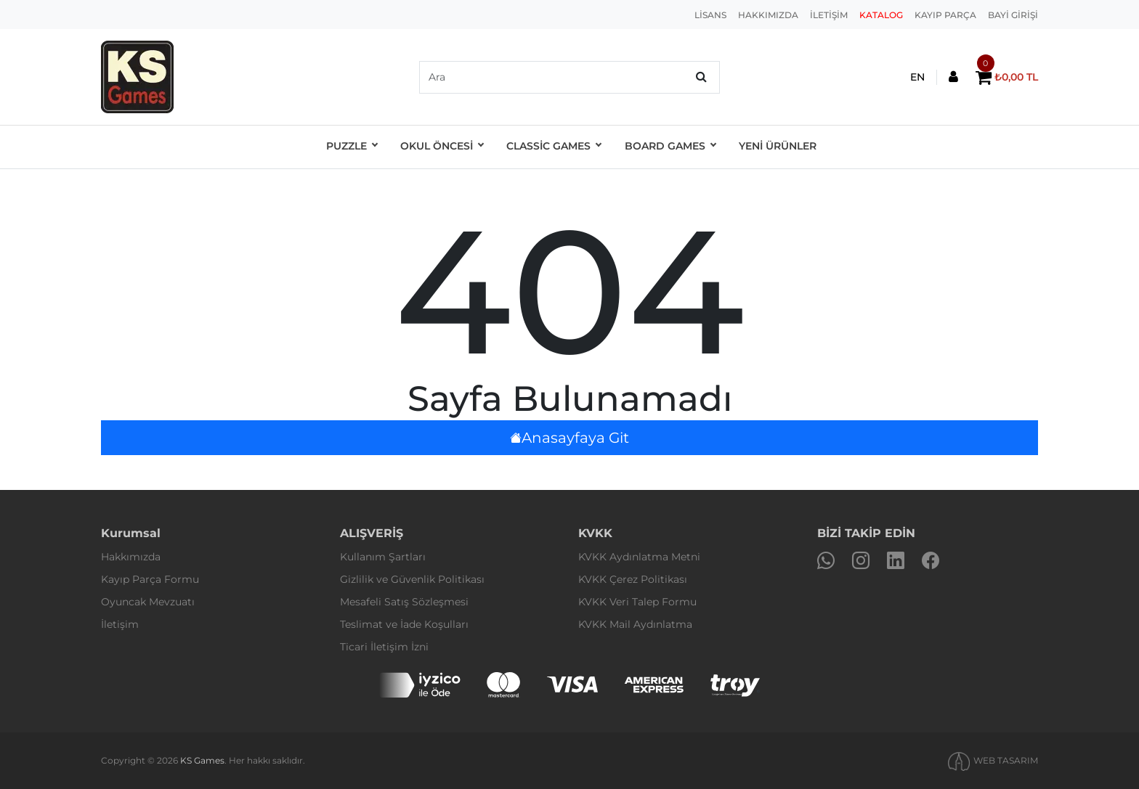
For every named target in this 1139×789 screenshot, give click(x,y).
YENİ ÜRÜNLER (772, 147)
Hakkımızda (131, 556)
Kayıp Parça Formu (150, 579)
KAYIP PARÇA (945, 14)
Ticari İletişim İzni (384, 646)
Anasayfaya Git (569, 437)
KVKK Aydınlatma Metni (639, 556)
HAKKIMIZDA (768, 14)
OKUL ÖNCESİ (441, 147)
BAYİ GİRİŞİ (1013, 14)
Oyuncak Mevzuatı (148, 601)
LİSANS (710, 14)
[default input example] (569, 77)
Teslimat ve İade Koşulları (404, 624)
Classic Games (552, 147)
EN (917, 76)
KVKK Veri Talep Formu (637, 601)
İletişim (120, 624)
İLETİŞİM (829, 14)
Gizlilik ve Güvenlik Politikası (412, 579)
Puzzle (353, 147)
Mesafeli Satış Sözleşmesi (404, 601)
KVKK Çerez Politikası (632, 579)
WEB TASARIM (1005, 760)
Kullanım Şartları (383, 556)
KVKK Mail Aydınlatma (635, 624)
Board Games (666, 147)
